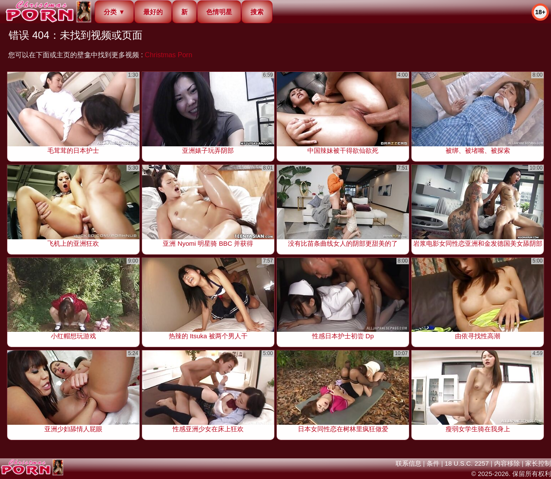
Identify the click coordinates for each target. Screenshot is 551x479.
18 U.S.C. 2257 (467, 463)
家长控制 (538, 463)
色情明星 (219, 11)
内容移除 (507, 463)
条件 (433, 463)
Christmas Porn (168, 55)
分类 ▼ (114, 11)
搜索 (257, 11)
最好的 (153, 11)
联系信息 (408, 463)
